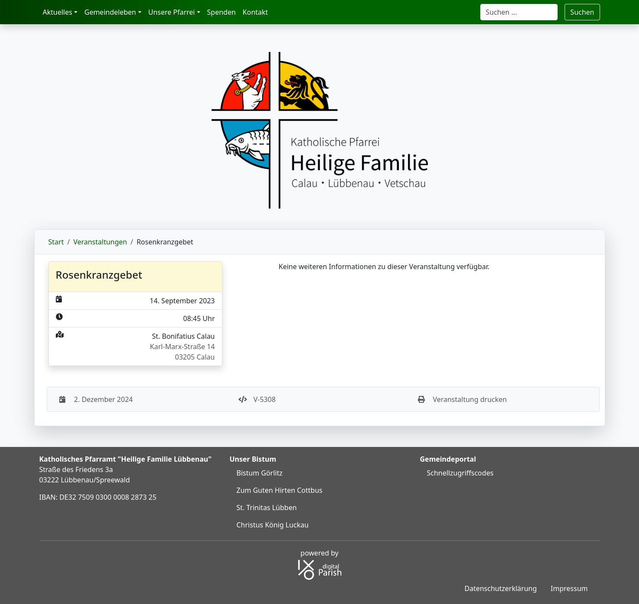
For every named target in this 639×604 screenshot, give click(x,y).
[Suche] (519, 12)
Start (56, 242)
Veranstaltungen (100, 242)
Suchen (582, 12)
